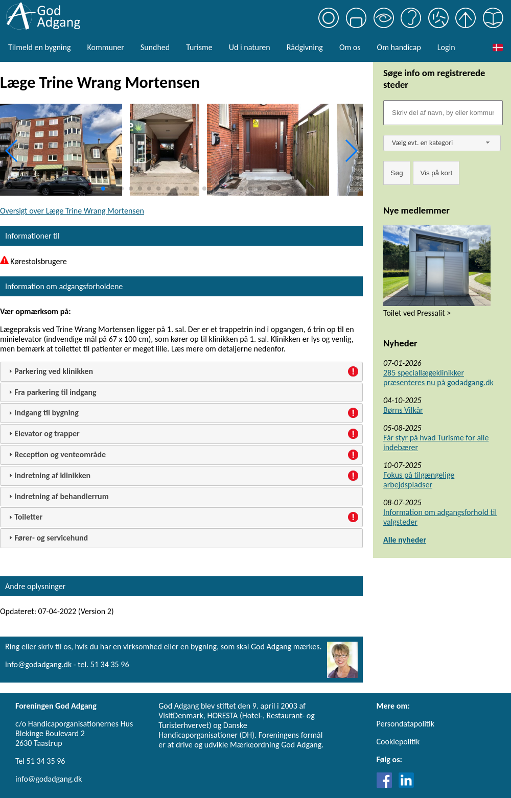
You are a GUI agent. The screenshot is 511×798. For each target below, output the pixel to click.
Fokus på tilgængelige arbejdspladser (418, 479)
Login (446, 47)
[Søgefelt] (443, 112)
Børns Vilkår (403, 410)
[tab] (181, 372)
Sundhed (155, 47)
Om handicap (399, 47)
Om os (350, 47)
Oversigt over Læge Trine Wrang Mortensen (72, 211)
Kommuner (105, 47)
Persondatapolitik (405, 724)
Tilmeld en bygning (39, 47)
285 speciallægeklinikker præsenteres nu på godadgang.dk (438, 377)
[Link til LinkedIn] (406, 785)
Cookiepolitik (398, 741)
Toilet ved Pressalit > (417, 313)
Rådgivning (305, 47)
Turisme (199, 47)
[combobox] (442, 143)
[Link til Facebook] (387, 785)
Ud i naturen (249, 47)
